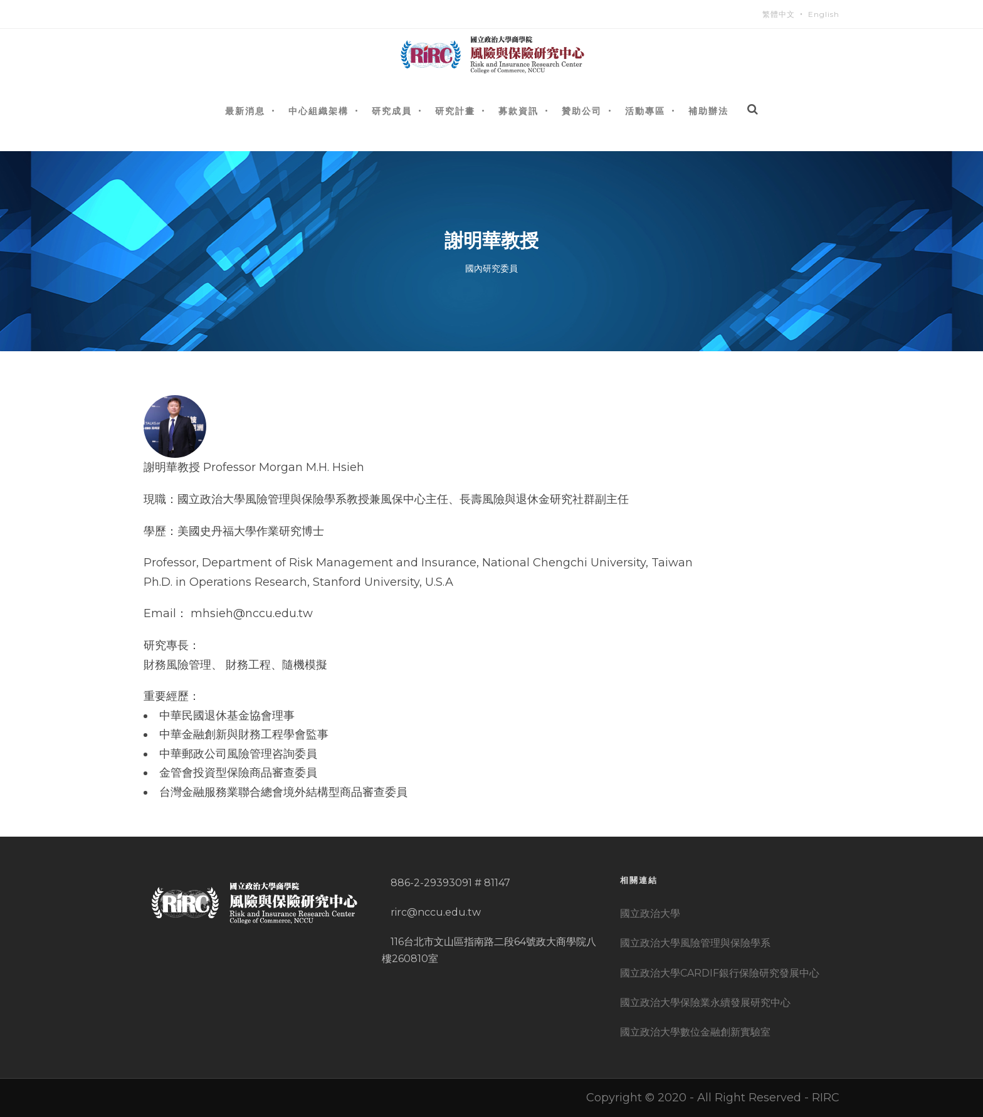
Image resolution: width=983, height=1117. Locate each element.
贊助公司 (582, 110)
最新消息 (245, 110)
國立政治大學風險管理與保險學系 (695, 943)
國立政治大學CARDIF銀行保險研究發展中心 (719, 973)
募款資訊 (518, 110)
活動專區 (645, 110)
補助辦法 (708, 110)
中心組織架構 (318, 110)
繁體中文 (778, 14)
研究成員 (392, 110)
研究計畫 (455, 110)
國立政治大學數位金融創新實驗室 (695, 1032)
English (823, 14)
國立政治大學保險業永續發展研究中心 (705, 1002)
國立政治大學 (650, 913)
